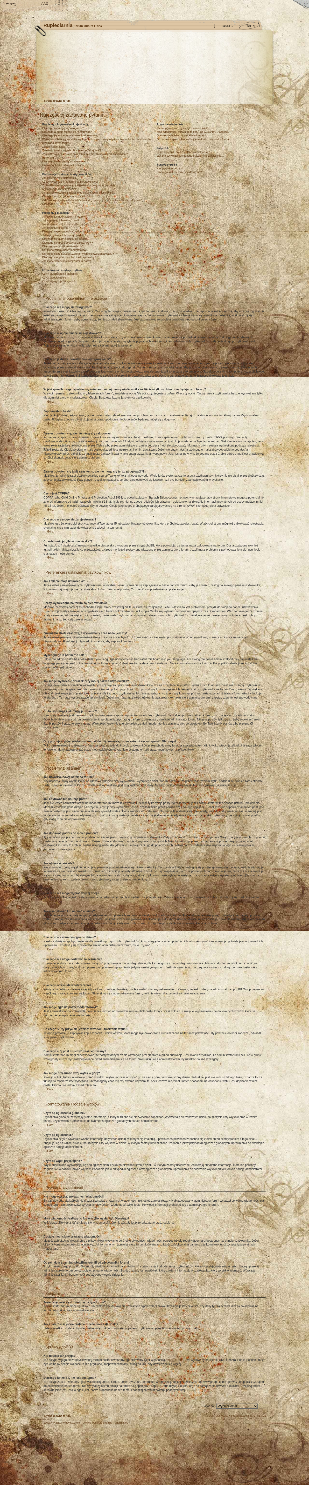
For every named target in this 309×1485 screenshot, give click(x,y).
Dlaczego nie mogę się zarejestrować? (65, 161)
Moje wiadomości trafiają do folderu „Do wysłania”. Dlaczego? (193, 131)
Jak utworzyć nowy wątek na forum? (63, 216)
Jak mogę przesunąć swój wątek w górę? (66, 261)
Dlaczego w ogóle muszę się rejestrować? (67, 131)
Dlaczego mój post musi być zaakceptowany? (69, 257)
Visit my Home (255, 1469)
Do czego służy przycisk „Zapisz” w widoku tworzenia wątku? (78, 253)
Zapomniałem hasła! (54, 146)
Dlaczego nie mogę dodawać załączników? (67, 242)
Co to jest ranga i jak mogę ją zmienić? (65, 196)
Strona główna (10, 4)
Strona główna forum (154, 66)
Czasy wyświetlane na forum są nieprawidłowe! (70, 181)
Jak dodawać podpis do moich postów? (65, 224)
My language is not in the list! (59, 188)
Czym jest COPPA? (53, 157)
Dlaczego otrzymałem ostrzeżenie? (63, 246)
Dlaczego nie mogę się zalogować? (63, 128)
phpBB (94, 1454)
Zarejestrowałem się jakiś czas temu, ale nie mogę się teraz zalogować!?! (85, 154)
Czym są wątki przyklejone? (58, 281)
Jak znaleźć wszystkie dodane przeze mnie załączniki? (189, 155)
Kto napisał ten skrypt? (170, 168)
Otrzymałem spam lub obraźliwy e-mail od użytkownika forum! (193, 139)
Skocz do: (208, 1406)
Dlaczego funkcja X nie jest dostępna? (179, 172)
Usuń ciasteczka (218, 1415)
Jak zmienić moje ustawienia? (59, 177)
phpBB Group (174, 1360)
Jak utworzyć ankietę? (55, 227)
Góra (50, 323)
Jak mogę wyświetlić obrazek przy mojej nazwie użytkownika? (78, 192)
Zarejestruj (57, 90)
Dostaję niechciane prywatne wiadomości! (181, 135)
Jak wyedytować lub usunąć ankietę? (64, 235)
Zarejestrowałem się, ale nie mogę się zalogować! (71, 150)
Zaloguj (72, 90)
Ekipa (47, 1422)
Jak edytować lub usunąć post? (60, 220)
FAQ (44, 4)
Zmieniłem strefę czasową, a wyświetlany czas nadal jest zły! (78, 185)
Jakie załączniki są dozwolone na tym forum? (183, 152)
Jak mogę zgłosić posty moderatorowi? (65, 249)
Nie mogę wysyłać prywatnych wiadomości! (182, 128)
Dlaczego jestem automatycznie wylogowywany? (71, 135)
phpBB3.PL (121, 1422)
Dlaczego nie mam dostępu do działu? (64, 238)
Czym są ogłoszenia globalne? (60, 273)
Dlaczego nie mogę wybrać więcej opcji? (66, 231)
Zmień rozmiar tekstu (27, 4)
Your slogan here (116, 1455)
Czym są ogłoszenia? (55, 277)
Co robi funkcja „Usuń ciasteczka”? (62, 165)
